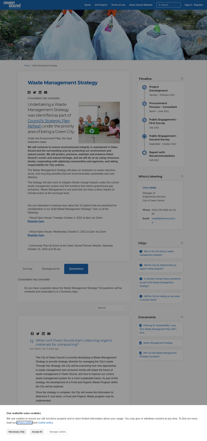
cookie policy (45, 422)
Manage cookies (57, 431)
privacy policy (24, 422)
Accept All (37, 431)
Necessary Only (17, 431)
